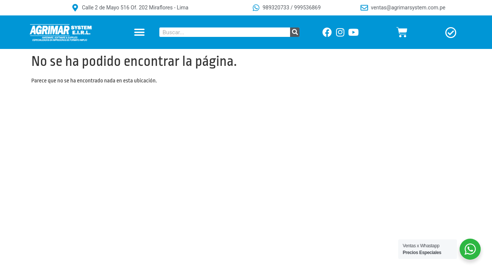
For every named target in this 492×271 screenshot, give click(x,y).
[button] (139, 32)
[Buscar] (294, 32)
